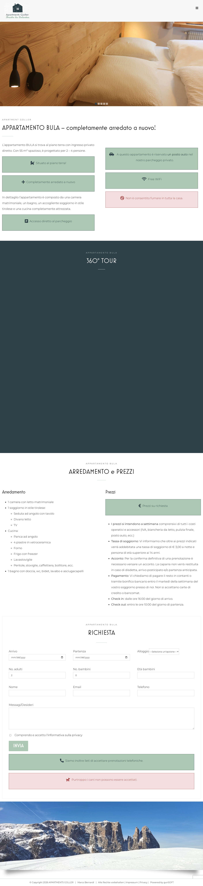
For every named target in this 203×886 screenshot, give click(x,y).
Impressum (132, 882)
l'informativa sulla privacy (64, 735)
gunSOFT (169, 882)
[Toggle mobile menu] (197, 7)
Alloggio (158, 651)
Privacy (143, 882)
